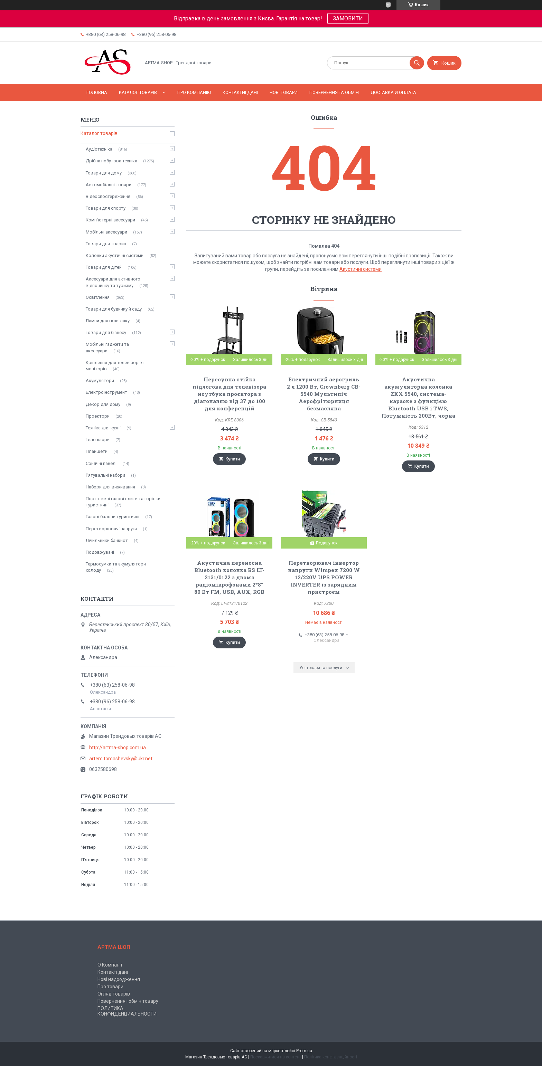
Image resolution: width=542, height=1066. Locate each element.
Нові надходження (118, 979)
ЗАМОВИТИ (348, 18)
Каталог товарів (138, 92)
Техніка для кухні (103, 427)
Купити (232, 459)
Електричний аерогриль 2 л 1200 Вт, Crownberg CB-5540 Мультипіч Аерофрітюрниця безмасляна (324, 394)
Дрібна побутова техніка (111, 160)
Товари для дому (104, 172)
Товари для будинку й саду (114, 309)
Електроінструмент (106, 392)
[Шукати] (417, 62)
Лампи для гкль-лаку (108, 320)
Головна (96, 92)
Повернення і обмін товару (127, 1001)
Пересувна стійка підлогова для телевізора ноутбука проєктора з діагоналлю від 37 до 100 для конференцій (229, 394)
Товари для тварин (106, 243)
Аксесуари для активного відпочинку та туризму (113, 282)
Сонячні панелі (101, 463)
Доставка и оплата (393, 92)
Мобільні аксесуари (106, 232)
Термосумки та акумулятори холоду (116, 567)
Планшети (97, 451)
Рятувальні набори (105, 475)
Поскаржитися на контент (275, 1057)
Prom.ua (304, 1050)
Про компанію (194, 92)
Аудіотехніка (99, 149)
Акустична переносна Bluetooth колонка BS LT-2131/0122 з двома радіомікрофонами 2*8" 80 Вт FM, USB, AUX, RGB (229, 577)
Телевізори (98, 439)
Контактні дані (240, 92)
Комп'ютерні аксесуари (110, 219)
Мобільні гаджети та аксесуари (107, 347)
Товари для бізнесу (106, 332)
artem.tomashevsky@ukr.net (120, 758)
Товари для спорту (105, 208)
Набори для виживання (110, 486)
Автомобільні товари (108, 184)
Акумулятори (100, 380)
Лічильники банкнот (107, 540)
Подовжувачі (100, 552)
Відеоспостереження (108, 196)
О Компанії (109, 965)
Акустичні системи (360, 269)
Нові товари (284, 92)
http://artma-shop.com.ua (117, 747)
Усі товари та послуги (320, 667)
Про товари (110, 986)
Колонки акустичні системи (114, 255)
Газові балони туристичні (112, 516)
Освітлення (98, 297)
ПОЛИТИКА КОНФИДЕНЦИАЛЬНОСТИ (127, 1011)
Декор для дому (103, 404)
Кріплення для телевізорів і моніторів (115, 365)
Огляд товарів (113, 994)
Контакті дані (112, 972)
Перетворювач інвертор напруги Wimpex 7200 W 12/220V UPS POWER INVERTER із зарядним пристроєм (324, 577)
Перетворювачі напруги (111, 528)
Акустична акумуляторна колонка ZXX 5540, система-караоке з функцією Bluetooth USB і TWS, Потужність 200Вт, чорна (418, 397)
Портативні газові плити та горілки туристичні (123, 501)
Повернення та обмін (334, 92)
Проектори (98, 416)
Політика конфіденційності (330, 1057)
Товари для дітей (104, 267)
